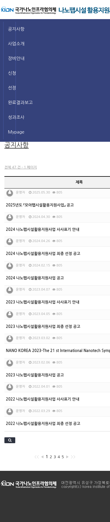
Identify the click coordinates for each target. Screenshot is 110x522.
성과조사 (12, 117)
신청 (12, 73)
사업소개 (12, 43)
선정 (12, 88)
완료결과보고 (12, 102)
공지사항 (12, 29)
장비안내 (12, 58)
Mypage (12, 132)
